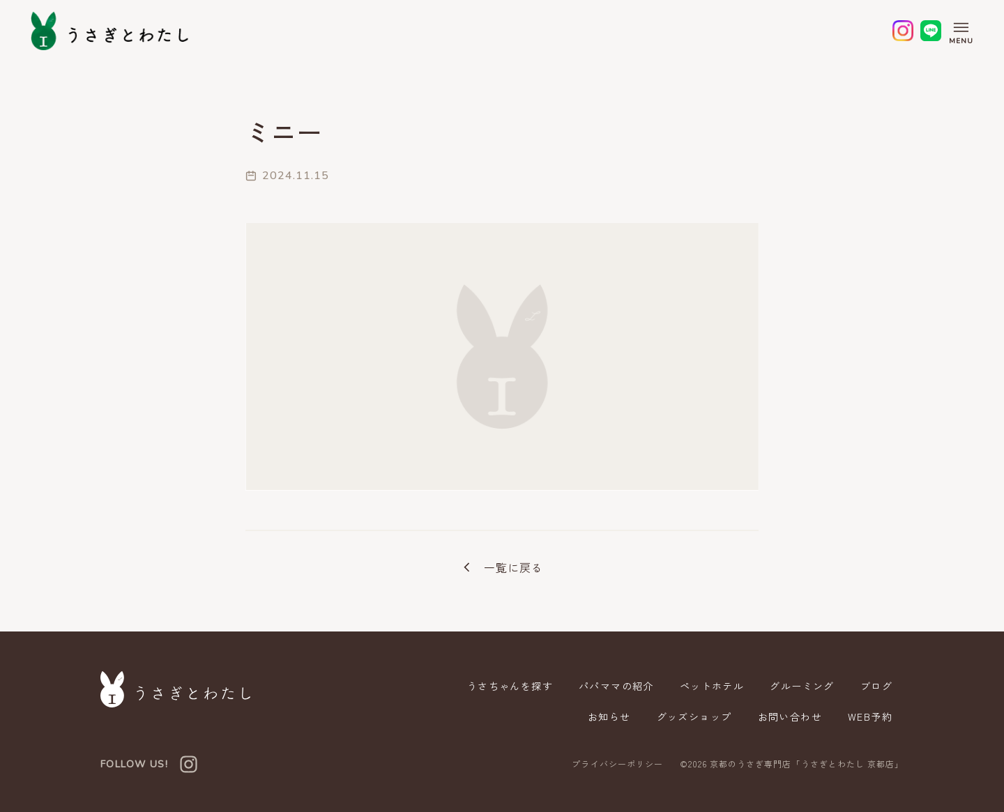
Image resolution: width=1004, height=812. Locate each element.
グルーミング (802, 686)
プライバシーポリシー (617, 763)
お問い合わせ (790, 716)
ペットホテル (712, 686)
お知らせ (609, 716)
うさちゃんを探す (510, 686)
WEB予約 (870, 716)
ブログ (876, 686)
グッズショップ (694, 716)
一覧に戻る (502, 567)
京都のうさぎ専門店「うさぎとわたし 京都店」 (807, 763)
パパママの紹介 (616, 686)
